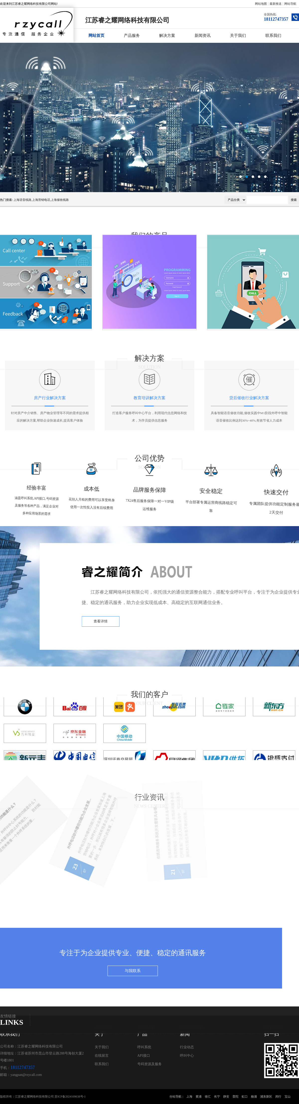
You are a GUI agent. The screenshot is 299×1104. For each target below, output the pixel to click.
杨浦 (254, 1096)
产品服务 (132, 35)
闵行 (278, 1096)
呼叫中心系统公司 (149, 117)
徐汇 (208, 1096)
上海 (189, 1096)
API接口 (143, 1055)
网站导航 (290, 3)
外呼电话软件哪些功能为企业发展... (38, 839)
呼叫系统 (144, 1047)
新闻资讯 (203, 35)
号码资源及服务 (149, 1064)
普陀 (235, 1096)
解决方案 (167, 35)
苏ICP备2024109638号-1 (70, 1096)
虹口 (245, 1096)
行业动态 (187, 1047)
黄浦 (199, 1096)
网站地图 (261, 3)
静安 (226, 1096)
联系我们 (273, 35)
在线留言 (102, 1055)
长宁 (217, 1096)
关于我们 (238, 35)
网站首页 (96, 35)
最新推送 (276, 3)
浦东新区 (266, 1096)
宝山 (288, 1096)
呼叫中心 (187, 1055)
